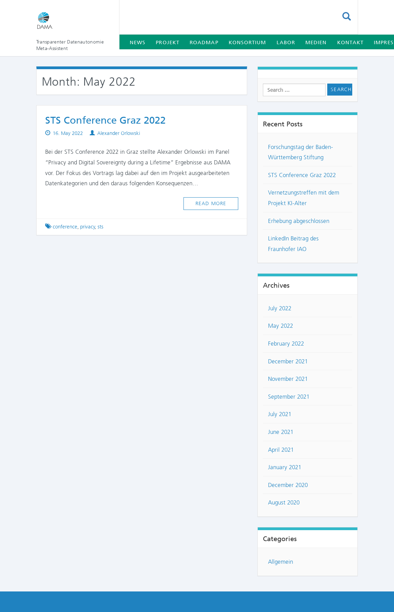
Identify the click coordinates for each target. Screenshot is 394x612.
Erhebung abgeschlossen (298, 220)
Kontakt (350, 42)
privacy (87, 227)
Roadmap (204, 42)
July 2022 (279, 308)
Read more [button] (210, 203)
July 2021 (279, 414)
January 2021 (284, 467)
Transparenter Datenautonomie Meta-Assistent (70, 45)
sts (100, 227)
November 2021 (288, 378)
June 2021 (280, 431)
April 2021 (281, 449)
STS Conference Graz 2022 (105, 120)
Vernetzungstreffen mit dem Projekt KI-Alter (303, 198)
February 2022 (286, 343)
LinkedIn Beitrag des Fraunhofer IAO (293, 243)
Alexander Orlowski (118, 133)
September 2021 (288, 396)
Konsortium (247, 42)
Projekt (167, 42)
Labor (286, 42)
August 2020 (284, 502)
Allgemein (280, 561)
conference (65, 227)
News (137, 42)
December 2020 (288, 485)
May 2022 (280, 325)
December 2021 (288, 361)
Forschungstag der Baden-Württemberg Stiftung (300, 152)
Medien (316, 42)
